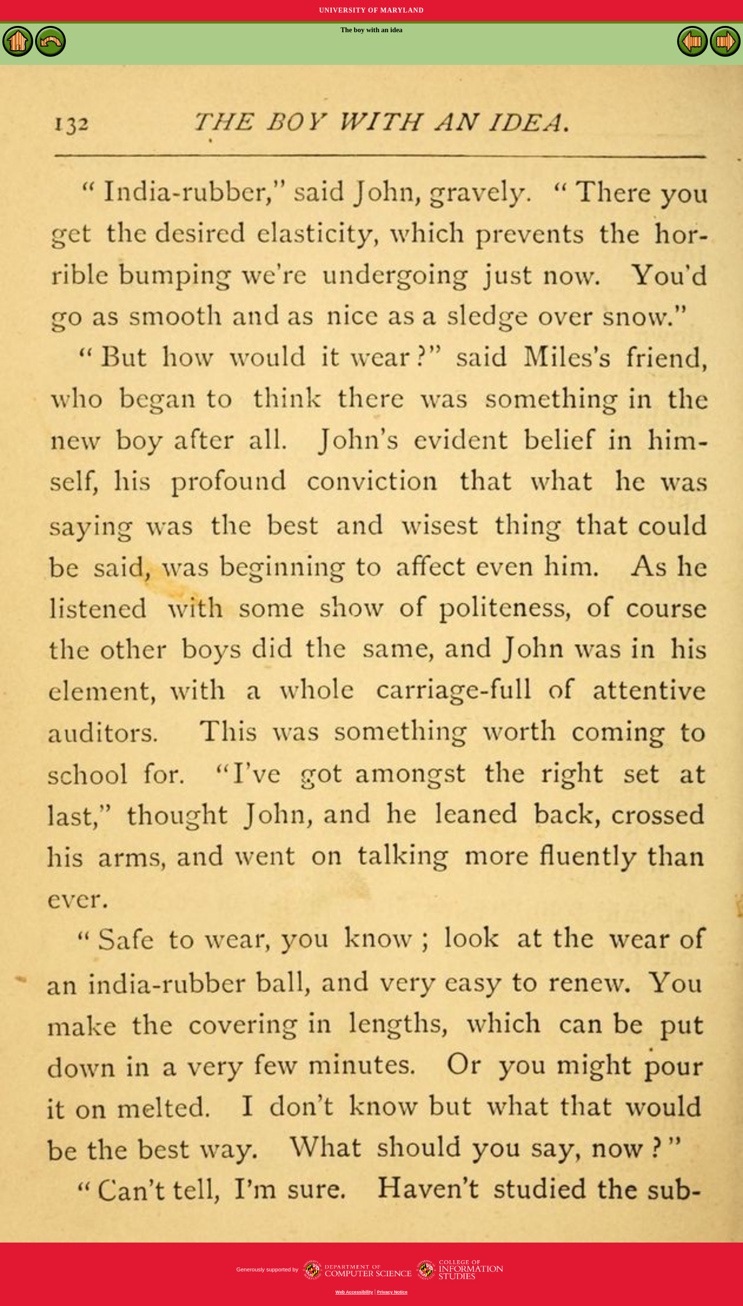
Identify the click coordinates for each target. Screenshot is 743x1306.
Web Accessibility (354, 1292)
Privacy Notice (392, 1292)
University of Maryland (371, 10)
